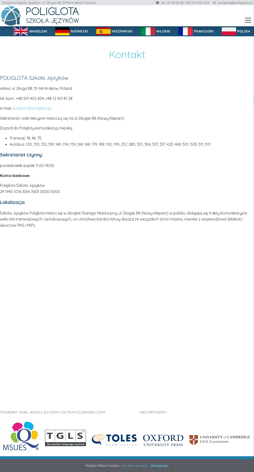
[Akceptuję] (159, 465)
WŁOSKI (163, 31)
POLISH (243, 31)
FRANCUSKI (204, 31)
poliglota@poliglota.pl (235, 3)
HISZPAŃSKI (122, 31)
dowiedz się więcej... (136, 465)
